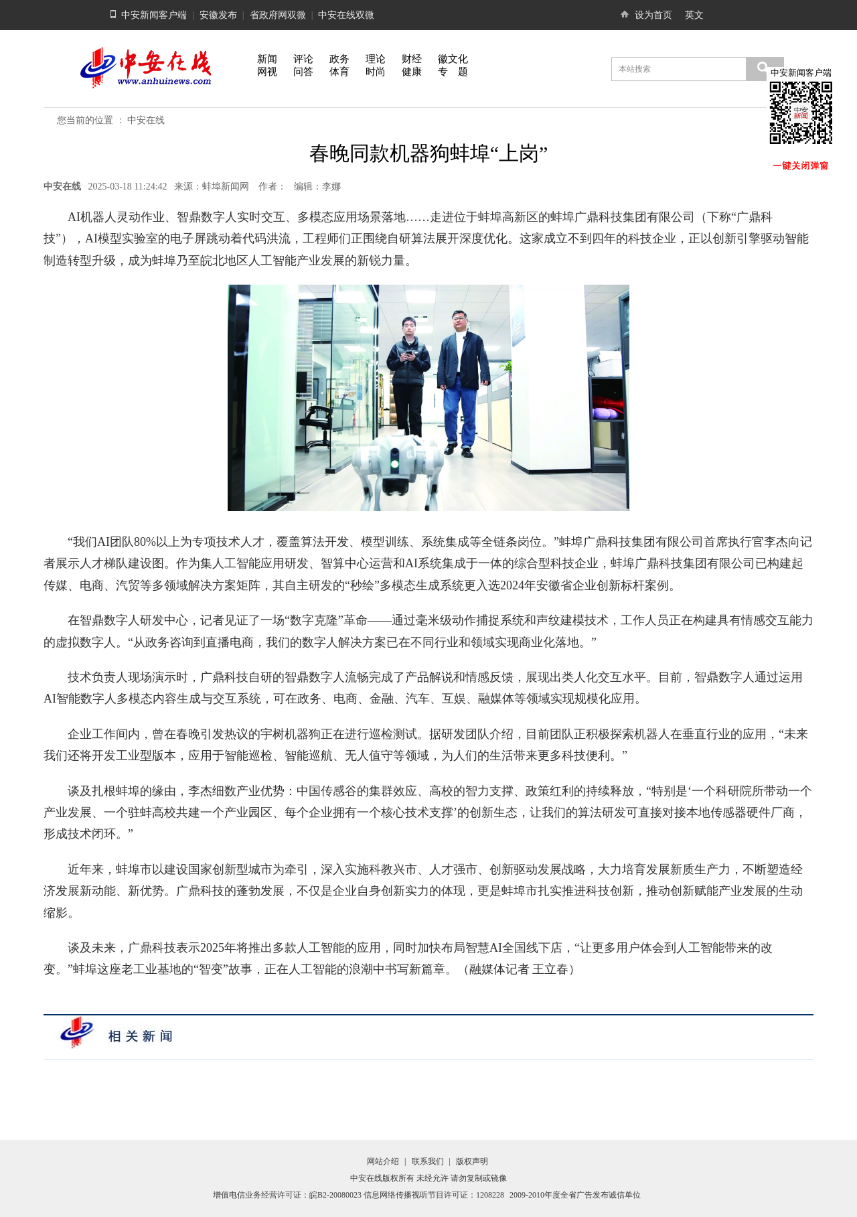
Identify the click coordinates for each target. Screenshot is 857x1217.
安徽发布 (218, 15)
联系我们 (428, 1161)
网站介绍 (383, 1161)
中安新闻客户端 (154, 15)
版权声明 (472, 1161)
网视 (267, 71)
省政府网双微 (278, 15)
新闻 (267, 59)
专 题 (453, 71)
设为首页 (653, 15)
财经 (412, 59)
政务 (339, 59)
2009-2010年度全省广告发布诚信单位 (575, 1195)
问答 (303, 71)
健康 (412, 71)
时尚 (376, 71)
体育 (339, 71)
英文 (694, 15)
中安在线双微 (346, 15)
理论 (376, 59)
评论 (303, 59)
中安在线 (146, 120)
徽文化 (453, 59)
